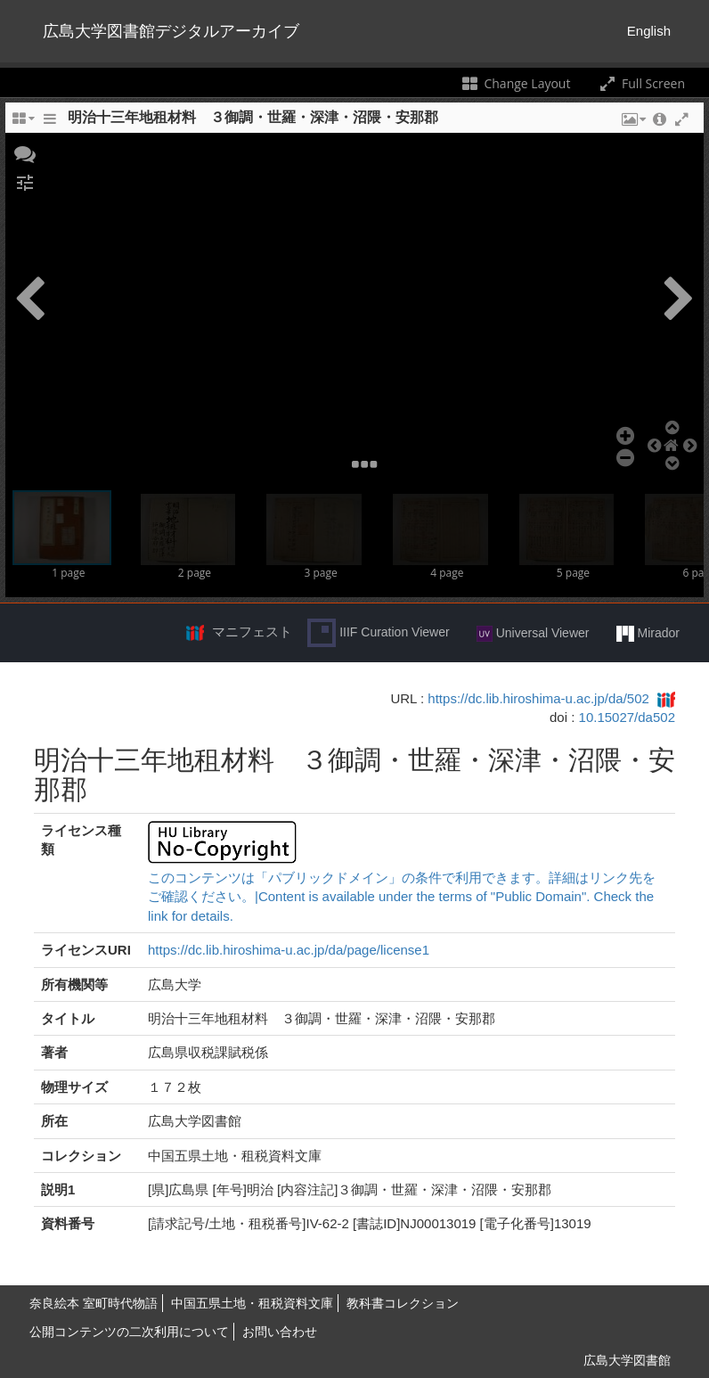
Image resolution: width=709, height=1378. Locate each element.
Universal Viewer (533, 634)
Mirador (648, 634)
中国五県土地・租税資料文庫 (252, 1303)
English (649, 30)
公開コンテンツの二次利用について (129, 1332)
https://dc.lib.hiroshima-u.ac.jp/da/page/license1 (288, 949)
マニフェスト (252, 631)
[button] (25, 152)
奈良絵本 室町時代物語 (93, 1303)
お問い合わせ (279, 1332)
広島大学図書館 (627, 1360)
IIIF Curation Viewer (378, 633)
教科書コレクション (402, 1303)
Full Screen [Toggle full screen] (641, 83)
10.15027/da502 (627, 717)
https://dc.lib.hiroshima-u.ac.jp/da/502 (538, 698)
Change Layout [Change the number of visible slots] (515, 83)
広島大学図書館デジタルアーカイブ (171, 31)
